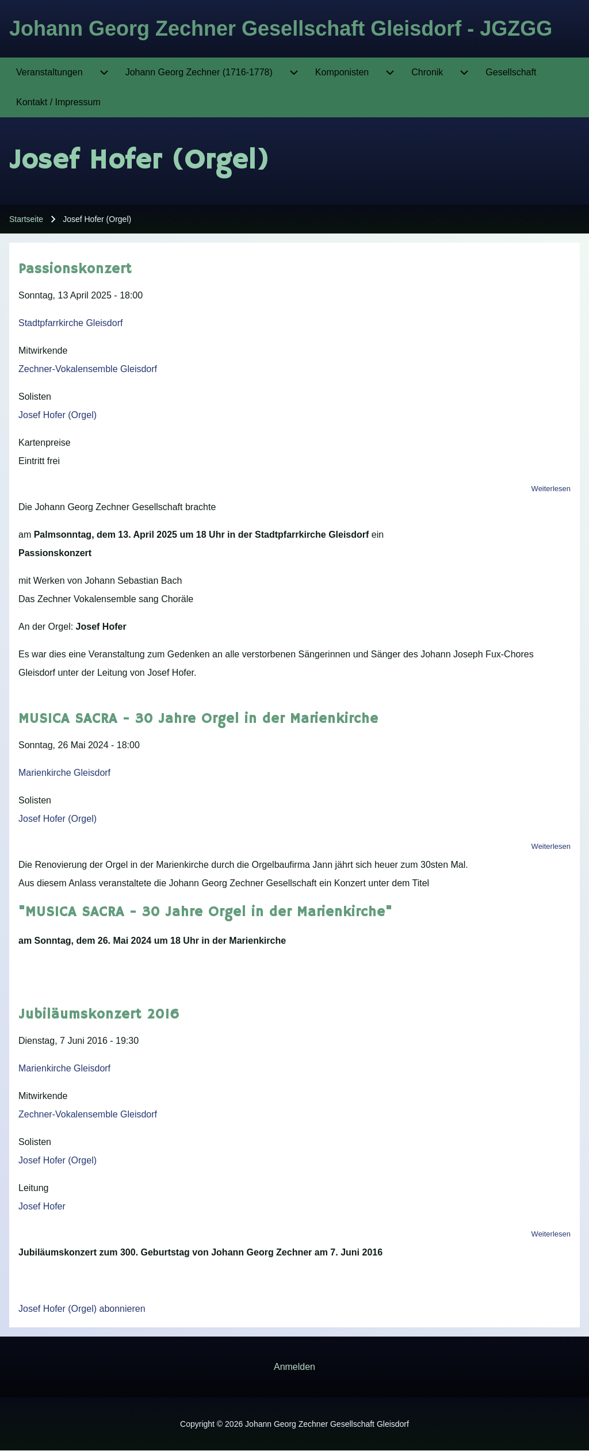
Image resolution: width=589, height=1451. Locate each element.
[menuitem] (49, 72)
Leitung (33, 1188)
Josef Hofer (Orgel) (57, 415)
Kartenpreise (44, 442)
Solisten (34, 396)
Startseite (26, 219)
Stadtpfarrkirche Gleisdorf (70, 323)
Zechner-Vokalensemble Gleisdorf (87, 369)
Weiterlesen (551, 488)
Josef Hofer (42, 1206)
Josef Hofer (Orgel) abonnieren (82, 1309)
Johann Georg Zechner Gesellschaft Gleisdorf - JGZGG (280, 28)
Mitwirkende (42, 350)
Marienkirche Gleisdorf (64, 773)
